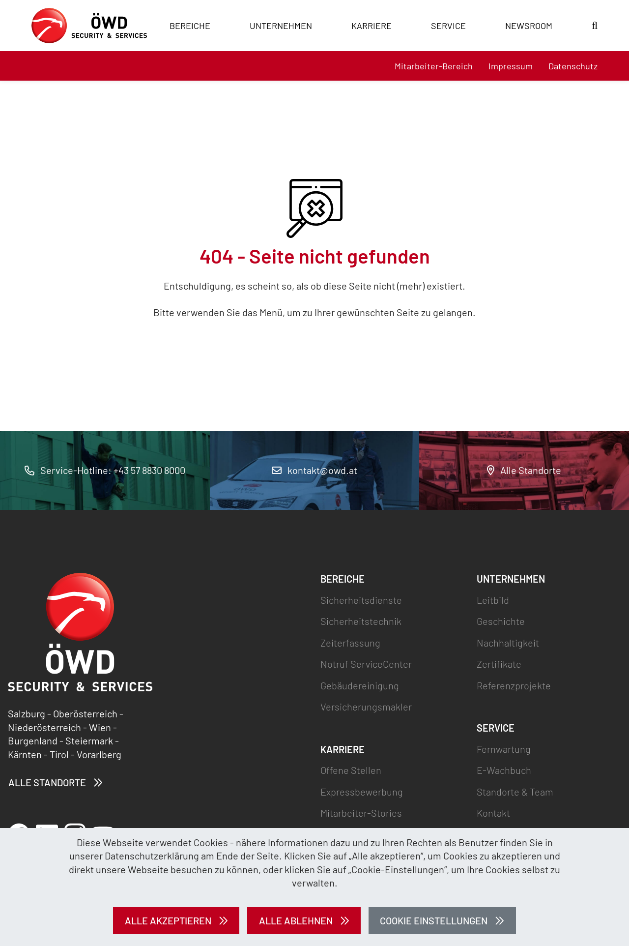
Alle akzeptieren (168, 920)
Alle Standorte (524, 470)
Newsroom (528, 25)
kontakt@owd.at (314, 470)
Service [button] (448, 25)
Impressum (510, 65)
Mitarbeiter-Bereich (434, 65)
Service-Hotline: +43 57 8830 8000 (105, 470)
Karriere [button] (371, 25)
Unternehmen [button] (281, 25)
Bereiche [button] (190, 25)
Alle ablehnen (296, 920)
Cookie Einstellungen (433, 920)
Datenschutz (573, 65)
